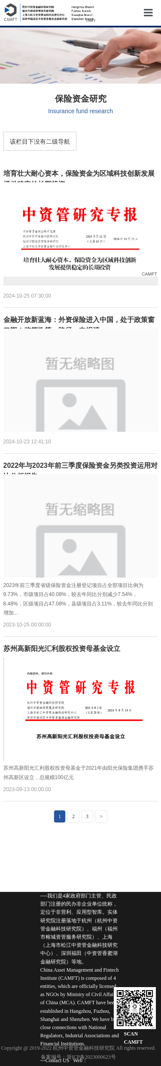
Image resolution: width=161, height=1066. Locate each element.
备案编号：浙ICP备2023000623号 (78, 1057)
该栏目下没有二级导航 (40, 141)
